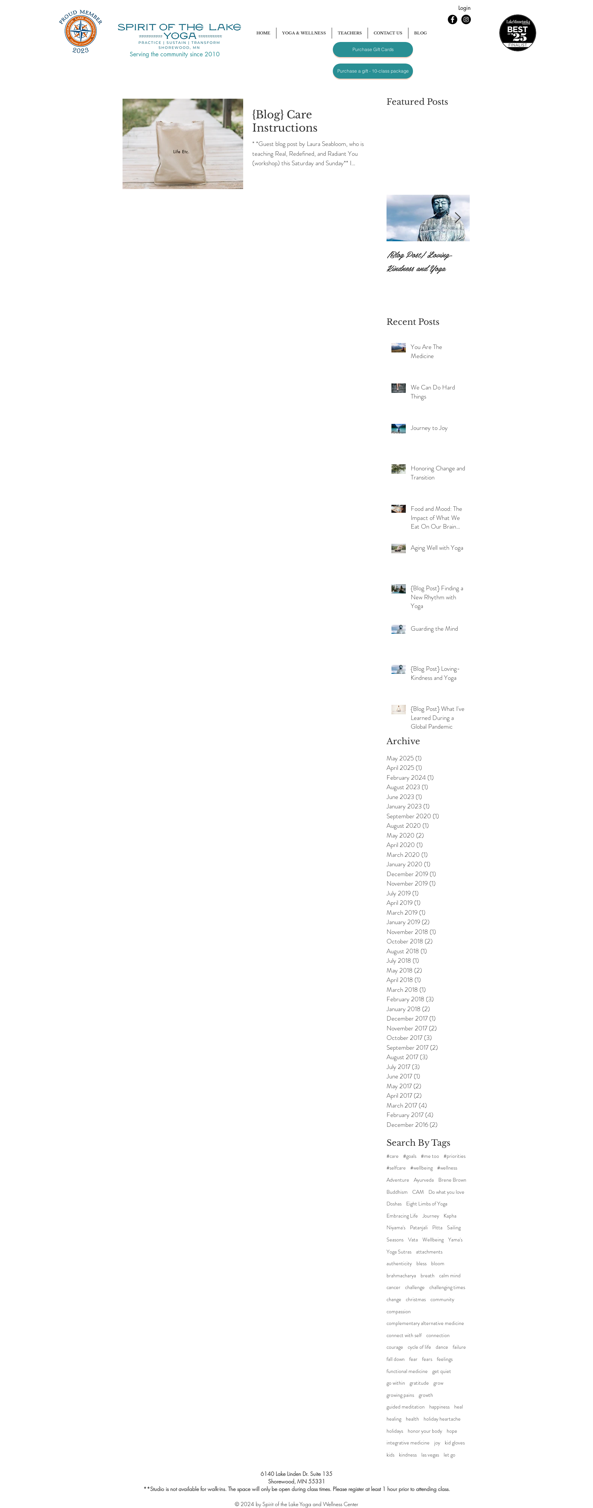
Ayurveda (424, 1180)
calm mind (450, 1275)
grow (438, 1383)
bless (421, 1263)
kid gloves (455, 1442)
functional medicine (407, 1371)
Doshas (394, 1203)
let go (449, 1454)
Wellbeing (433, 1239)
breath (428, 1275)
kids (390, 1454)
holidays (395, 1431)
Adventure (398, 1180)
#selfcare (396, 1167)
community (442, 1299)
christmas (416, 1299)
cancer (394, 1287)
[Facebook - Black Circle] (452, 19)
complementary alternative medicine (425, 1323)
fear (413, 1359)
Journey (430, 1215)
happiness (439, 1406)
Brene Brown (452, 1180)
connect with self (404, 1335)
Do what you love (446, 1192)
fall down (396, 1359)
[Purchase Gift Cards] (373, 49)
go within (396, 1383)
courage (395, 1347)
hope (452, 1431)
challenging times (447, 1287)
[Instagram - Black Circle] (466, 19)
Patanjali (419, 1227)
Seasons (395, 1239)
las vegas (430, 1454)
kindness (408, 1454)
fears (427, 1359)
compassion (399, 1311)
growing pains (400, 1395)
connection (438, 1335)
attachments (429, 1251)
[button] (304, 33)
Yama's (455, 1239)
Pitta (437, 1227)
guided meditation (406, 1406)
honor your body (425, 1431)
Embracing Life (402, 1215)
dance (442, 1347)
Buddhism (397, 1192)
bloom (437, 1263)
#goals (409, 1156)
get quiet (441, 1371)
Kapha (450, 1215)
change (394, 1299)
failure (459, 1347)
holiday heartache (442, 1419)
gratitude (419, 1383)
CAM (418, 1192)
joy (437, 1442)
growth (426, 1395)
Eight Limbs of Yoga (426, 1203)
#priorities (455, 1156)
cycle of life (419, 1347)
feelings (445, 1359)
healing (394, 1419)
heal (458, 1406)
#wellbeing (421, 1167)
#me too (430, 1156)
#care (393, 1156)
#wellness (447, 1167)
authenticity (399, 1263)
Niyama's (396, 1227)
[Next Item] (457, 218)
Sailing (454, 1227)
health (412, 1419)
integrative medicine (408, 1442)
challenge (415, 1287)
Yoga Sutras (399, 1251)
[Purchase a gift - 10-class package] (373, 71)
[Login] (464, 8)
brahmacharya (401, 1275)
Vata (413, 1239)
